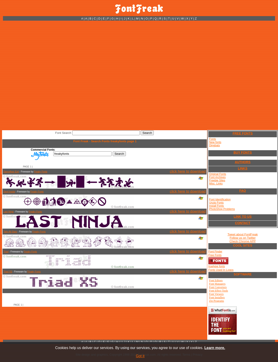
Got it (140, 356)
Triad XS (7, 271)
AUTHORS (242, 162)
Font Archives (217, 177)
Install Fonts (216, 205)
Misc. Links (215, 183)
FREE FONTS (243, 133)
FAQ (242, 190)
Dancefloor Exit (11, 171)
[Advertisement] (52, 75)
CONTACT (242, 223)
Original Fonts (217, 174)
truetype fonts (216, 266)
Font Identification (220, 199)
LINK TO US (242, 216)
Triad (5, 251)
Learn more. (214, 348)
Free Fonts (215, 255)
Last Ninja (8, 211)
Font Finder (215, 251)
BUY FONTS (243, 152)
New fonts (215, 142)
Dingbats (214, 145)
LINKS (242, 168)
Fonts (212, 139)
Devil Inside (9, 191)
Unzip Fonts (216, 202)
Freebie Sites (217, 180)
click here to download (188, 171)
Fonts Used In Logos (221, 270)
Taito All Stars (10, 231)
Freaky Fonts (40, 171)
